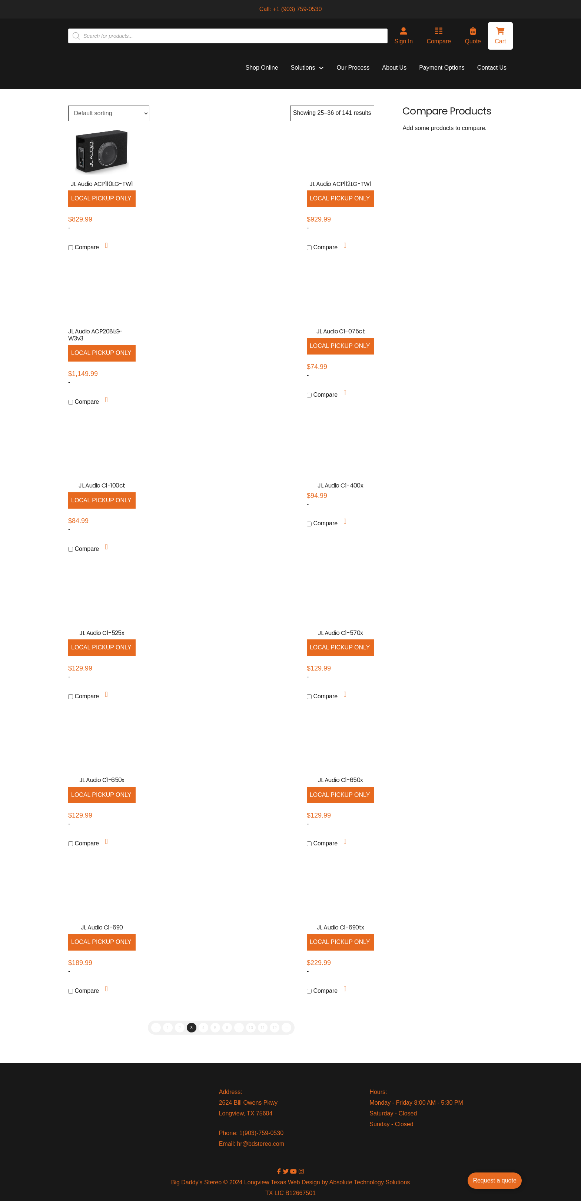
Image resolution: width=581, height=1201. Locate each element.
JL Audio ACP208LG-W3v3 (95, 335)
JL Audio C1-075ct (340, 331)
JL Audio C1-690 (102, 927)
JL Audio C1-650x (101, 780)
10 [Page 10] (251, 1027)
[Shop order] (108, 113)
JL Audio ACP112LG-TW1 (340, 183)
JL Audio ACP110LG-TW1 (102, 183)
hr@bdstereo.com (260, 1144)
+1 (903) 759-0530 (297, 9)
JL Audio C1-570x (340, 632)
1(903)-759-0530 (261, 1133)
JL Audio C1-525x (101, 632)
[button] (500, 36)
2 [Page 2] (180, 1027)
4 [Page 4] (203, 1027)
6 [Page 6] (227, 1027)
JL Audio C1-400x (340, 485)
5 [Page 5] (215, 1027)
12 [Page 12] (274, 1027)
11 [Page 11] (262, 1027)
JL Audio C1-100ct (102, 485)
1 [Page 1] (168, 1027)
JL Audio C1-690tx (340, 927)
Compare (83, 247)
